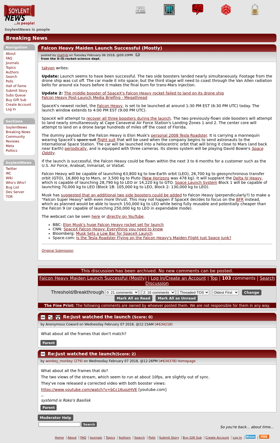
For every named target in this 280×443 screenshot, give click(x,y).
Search (11, 77)
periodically (76, 148)
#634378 (167, 361)
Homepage (186, 361)
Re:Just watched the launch (97, 316)
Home (59, 437)
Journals (12, 63)
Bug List (12, 187)
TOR (9, 197)
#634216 (163, 324)
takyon (48, 68)
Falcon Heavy (109, 106)
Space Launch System (196, 182)
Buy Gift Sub (16, 100)
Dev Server (15, 192)
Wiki (9, 178)
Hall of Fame (16, 86)
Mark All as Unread (177, 298)
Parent (48, 343)
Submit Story (16, 91)
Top (214, 278)
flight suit (106, 140)
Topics (11, 68)
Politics (11, 151)
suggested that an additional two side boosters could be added (121, 195)
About (11, 54)
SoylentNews (19, 15)
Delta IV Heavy (247, 178)
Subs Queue (16, 95)
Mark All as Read (133, 298)
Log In (11, 109)
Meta (10, 146)
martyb (62, 55)
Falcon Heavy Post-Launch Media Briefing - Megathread (94, 97)
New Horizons (156, 178)
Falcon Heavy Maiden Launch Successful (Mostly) (101, 48)
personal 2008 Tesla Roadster (179, 135)
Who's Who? (16, 183)
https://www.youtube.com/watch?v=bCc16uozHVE (89, 389)
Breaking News (27, 38)
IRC (8, 173)
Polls (9, 81)
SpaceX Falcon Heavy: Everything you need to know (113, 229)
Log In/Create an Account (178, 278)
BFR (239, 199)
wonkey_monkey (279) (64, 361)
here (96, 216)
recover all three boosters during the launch (128, 118)
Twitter (11, 169)
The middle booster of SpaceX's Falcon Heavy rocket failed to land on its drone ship (144, 93)
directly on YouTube (125, 216)
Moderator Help (55, 418)
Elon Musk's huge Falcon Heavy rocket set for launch (113, 224)
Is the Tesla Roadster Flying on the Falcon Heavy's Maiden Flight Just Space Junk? (153, 238)
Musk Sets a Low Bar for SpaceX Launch (114, 233)
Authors (12, 72)
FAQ (9, 58)
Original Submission (58, 251)
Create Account (18, 105)
